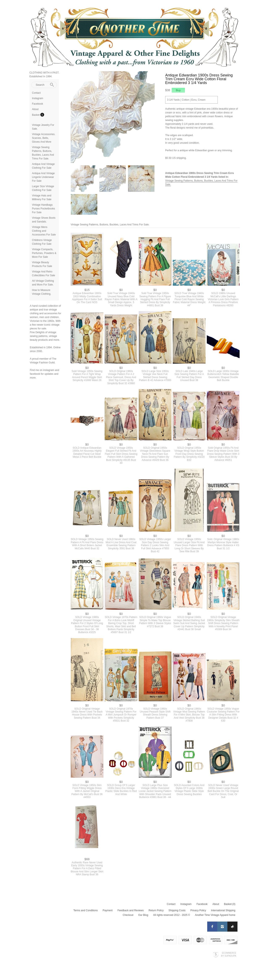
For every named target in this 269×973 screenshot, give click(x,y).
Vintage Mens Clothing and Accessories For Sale (44, 231)
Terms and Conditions (85, 910)
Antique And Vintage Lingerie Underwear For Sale (43, 177)
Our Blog (143, 915)
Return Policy (156, 910)
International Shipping (223, 910)
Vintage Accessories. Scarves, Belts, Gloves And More (43, 138)
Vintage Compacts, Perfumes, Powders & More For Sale (44, 253)
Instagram (37, 98)
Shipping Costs (177, 910)
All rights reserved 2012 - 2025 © (171, 915)
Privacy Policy (198, 910)
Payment (107, 910)
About (35, 109)
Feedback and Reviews (130, 910)
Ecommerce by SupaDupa (228, 954)
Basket (36, 114)
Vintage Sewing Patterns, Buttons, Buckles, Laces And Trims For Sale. (110, 224)
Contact (36, 92)
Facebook (37, 103)
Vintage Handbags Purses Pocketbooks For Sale (43, 208)
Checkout (128, 915)
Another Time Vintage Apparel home (215, 915)
